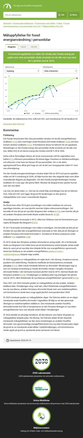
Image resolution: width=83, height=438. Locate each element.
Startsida (7, 23)
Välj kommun (9, 67)
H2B (67, 142)
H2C (29, 145)
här (26, 191)
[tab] (11, 46)
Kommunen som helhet (45, 23)
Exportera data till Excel (13, 124)
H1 (11, 159)
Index (59, 23)
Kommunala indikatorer (23, 23)
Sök (62, 15)
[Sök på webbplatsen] (29, 15)
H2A (14, 142)
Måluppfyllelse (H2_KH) (53, 26)
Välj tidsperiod (48, 67)
